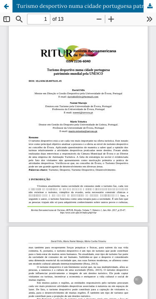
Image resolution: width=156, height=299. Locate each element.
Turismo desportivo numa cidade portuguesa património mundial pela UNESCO (86, 6)
